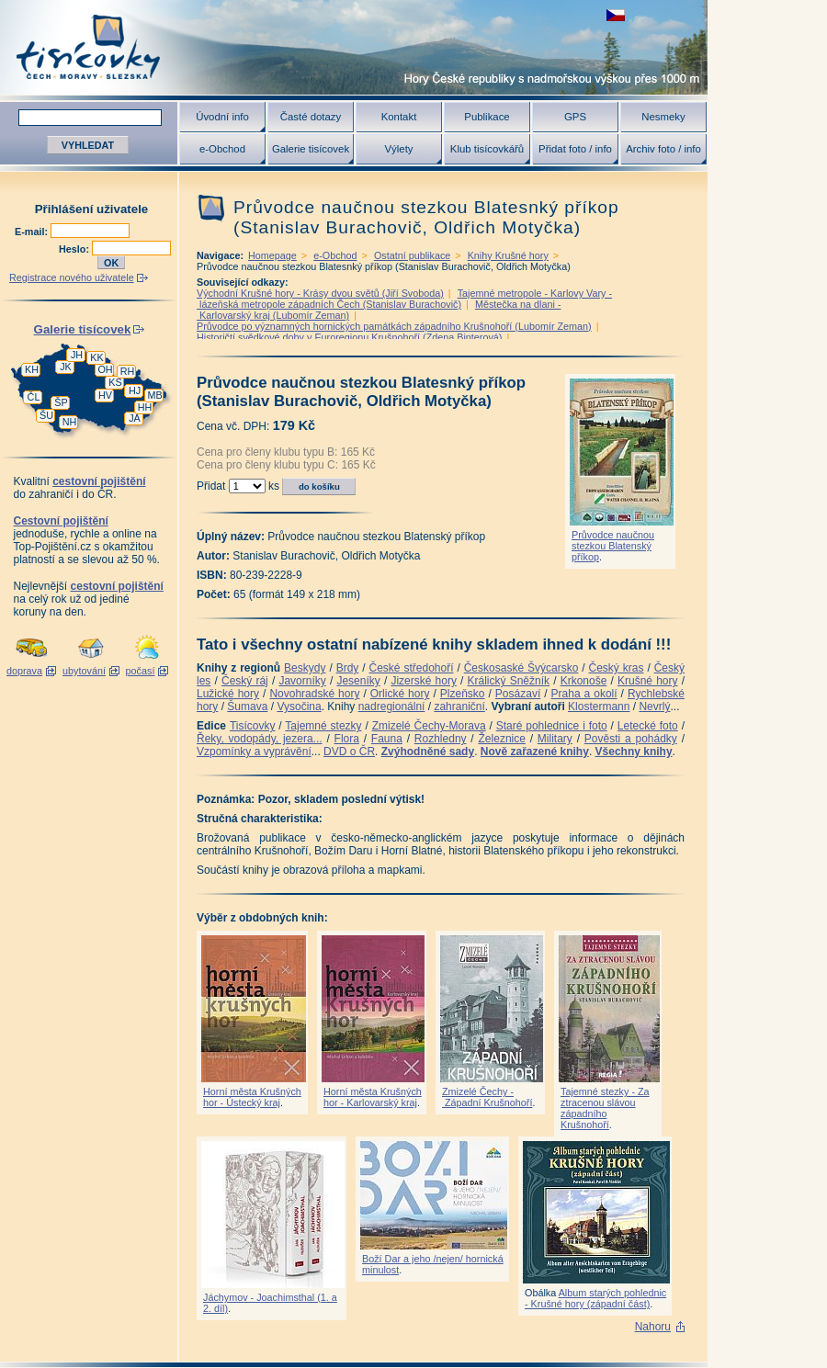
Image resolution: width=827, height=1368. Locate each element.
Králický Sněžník (509, 680)
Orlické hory (400, 693)
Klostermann (598, 706)
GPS (575, 116)
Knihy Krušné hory (508, 255)
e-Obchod (222, 148)
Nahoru (653, 1326)
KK (96, 357)
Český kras (616, 667)
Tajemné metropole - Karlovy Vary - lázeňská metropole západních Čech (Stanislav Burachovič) (404, 299)
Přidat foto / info (575, 148)
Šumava (247, 706)
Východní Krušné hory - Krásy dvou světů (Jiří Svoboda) (320, 293)
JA (135, 418)
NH (69, 421)
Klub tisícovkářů (487, 148)
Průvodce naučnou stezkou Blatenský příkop (613, 545)
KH (32, 369)
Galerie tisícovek (310, 148)
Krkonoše (584, 680)
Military (555, 738)
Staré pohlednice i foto (551, 725)
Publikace (486, 116)
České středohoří (411, 667)
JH (77, 354)
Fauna (386, 738)
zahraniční (459, 706)
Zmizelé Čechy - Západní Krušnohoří (487, 1097)
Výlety (398, 148)
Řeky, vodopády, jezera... (260, 738)
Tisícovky (253, 725)
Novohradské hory (314, 693)
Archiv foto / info (663, 148)
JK (66, 366)
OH (104, 369)
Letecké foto (647, 725)
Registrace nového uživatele (71, 277)
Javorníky (301, 680)
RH (127, 371)
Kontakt (399, 116)
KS (114, 382)
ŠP (60, 402)
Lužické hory (228, 693)
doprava (24, 670)
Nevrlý (654, 706)
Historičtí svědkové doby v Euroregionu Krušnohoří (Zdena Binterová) (349, 337)
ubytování (84, 670)
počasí (140, 670)
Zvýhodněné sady (427, 751)
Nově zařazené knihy (535, 751)
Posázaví (517, 693)
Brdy (347, 667)
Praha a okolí (584, 693)
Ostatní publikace (412, 255)
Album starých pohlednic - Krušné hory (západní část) (595, 1298)
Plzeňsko (462, 693)
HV (105, 395)
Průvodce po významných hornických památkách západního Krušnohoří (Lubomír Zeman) (394, 326)
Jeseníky (358, 680)
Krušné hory (647, 680)
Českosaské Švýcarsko (521, 667)
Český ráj (244, 680)
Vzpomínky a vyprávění (254, 751)
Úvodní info (222, 116)
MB (154, 395)
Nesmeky (663, 116)
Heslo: (75, 248)
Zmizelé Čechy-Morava (429, 725)
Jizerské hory (424, 680)
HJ (135, 390)
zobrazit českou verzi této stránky (615, 15)
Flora (346, 738)
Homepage (272, 255)
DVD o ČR (349, 751)
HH (145, 407)
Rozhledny (440, 738)
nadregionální (391, 706)
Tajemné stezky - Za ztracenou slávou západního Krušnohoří (605, 1108)
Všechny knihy (634, 751)
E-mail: (33, 231)
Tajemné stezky (323, 725)
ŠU (46, 415)
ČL (34, 396)
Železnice (502, 738)
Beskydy (304, 667)
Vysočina (299, 706)
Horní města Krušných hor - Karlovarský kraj (372, 1097)
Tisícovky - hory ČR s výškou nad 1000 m (354, 47)
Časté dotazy (310, 116)
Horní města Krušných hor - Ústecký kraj (252, 1097)
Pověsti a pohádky (630, 738)
